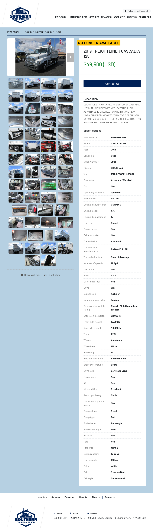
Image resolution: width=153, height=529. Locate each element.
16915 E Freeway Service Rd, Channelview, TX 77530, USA (116, 517)
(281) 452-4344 (77, 517)
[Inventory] (13, 31)
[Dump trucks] (43, 31)
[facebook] (137, 11)
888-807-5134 (61, 517)
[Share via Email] (30, 275)
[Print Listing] (52, 275)
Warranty (119, 17)
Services (94, 17)
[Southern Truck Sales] (26, 516)
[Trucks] (27, 31)
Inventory (60, 17)
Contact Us (145, 17)
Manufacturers (78, 17)
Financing (106, 17)
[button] (61, 17)
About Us (132, 17)
